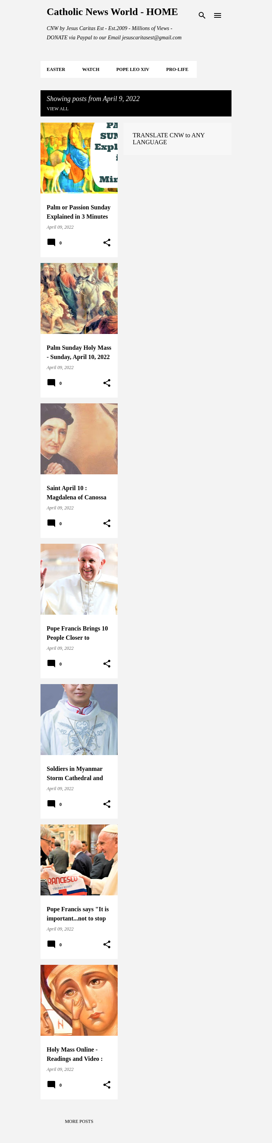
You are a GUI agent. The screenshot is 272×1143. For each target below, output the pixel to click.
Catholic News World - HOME (112, 11)
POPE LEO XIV (132, 69)
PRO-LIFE (177, 69)
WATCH (90, 69)
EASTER (56, 69)
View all (58, 108)
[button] (107, 243)
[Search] (202, 15)
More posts (79, 1121)
